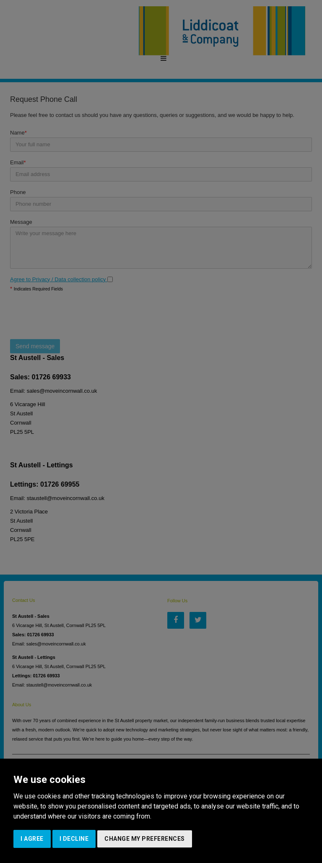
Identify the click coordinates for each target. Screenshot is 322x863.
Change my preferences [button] (144, 838)
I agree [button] (32, 838)
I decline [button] (74, 838)
